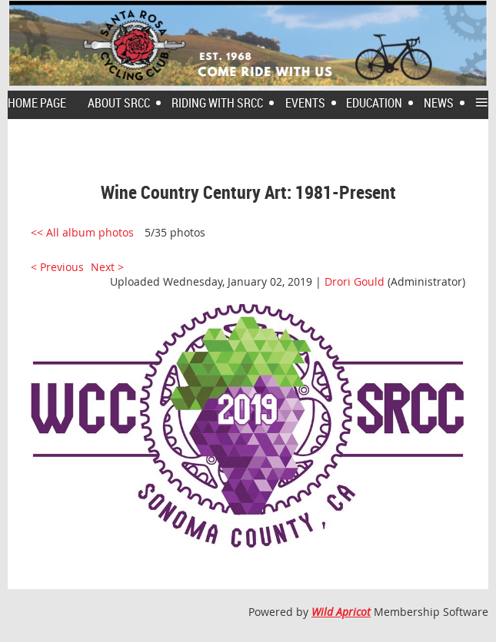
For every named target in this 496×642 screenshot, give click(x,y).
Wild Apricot (341, 611)
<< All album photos (82, 232)
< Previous (57, 267)
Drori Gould (354, 281)
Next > (107, 267)
